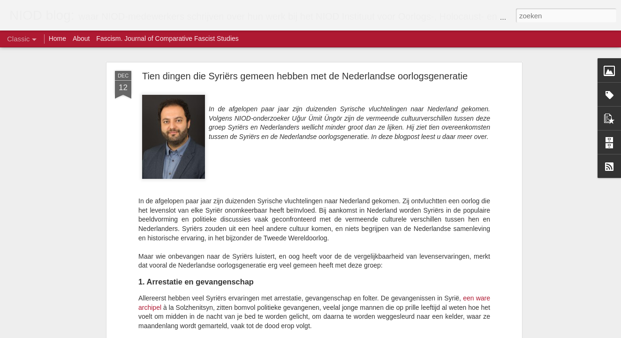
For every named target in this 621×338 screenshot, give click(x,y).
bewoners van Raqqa (309, 247)
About (81, 38)
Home (57, 38)
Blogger (342, 333)
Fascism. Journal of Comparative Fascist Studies (167, 38)
